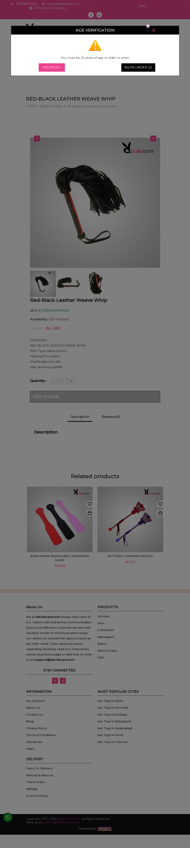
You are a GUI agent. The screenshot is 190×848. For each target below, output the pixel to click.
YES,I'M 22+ (52, 67)
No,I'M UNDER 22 (138, 67)
